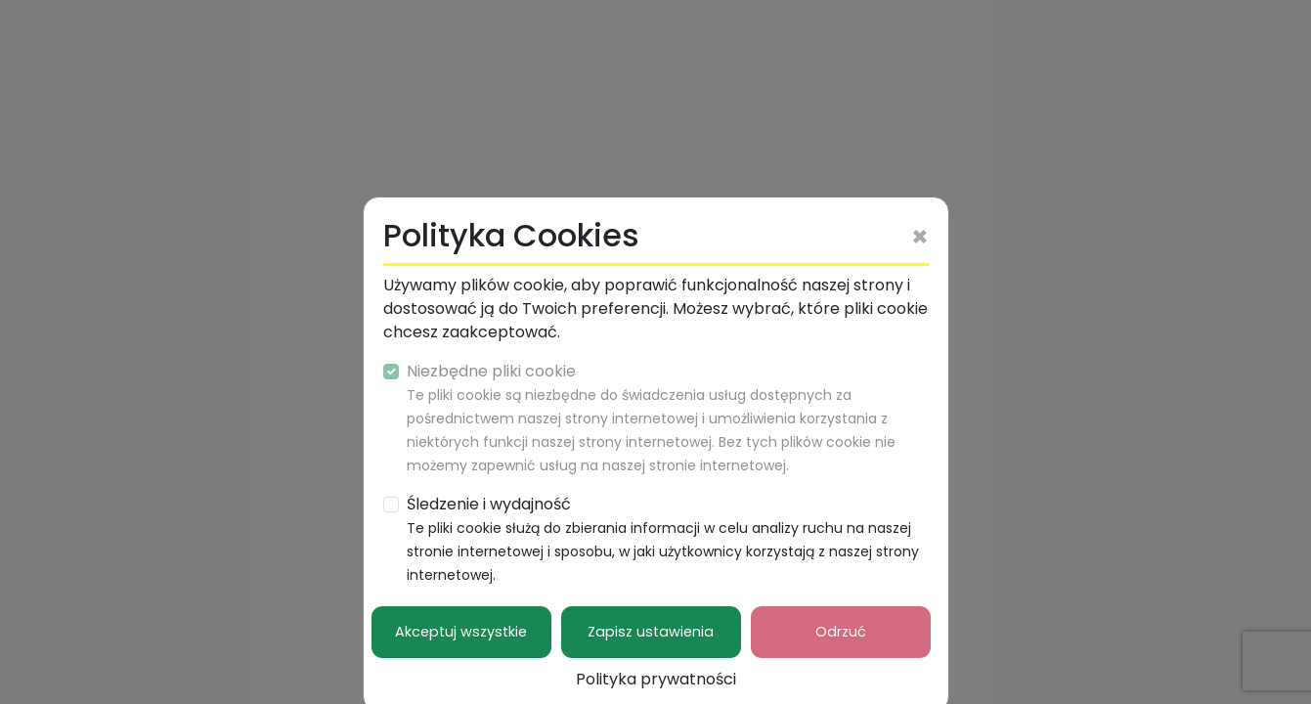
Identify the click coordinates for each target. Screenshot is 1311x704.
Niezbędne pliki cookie (651, 417)
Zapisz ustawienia (651, 631)
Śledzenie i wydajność (663, 539)
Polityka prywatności (656, 679)
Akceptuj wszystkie (461, 631)
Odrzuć (840, 631)
